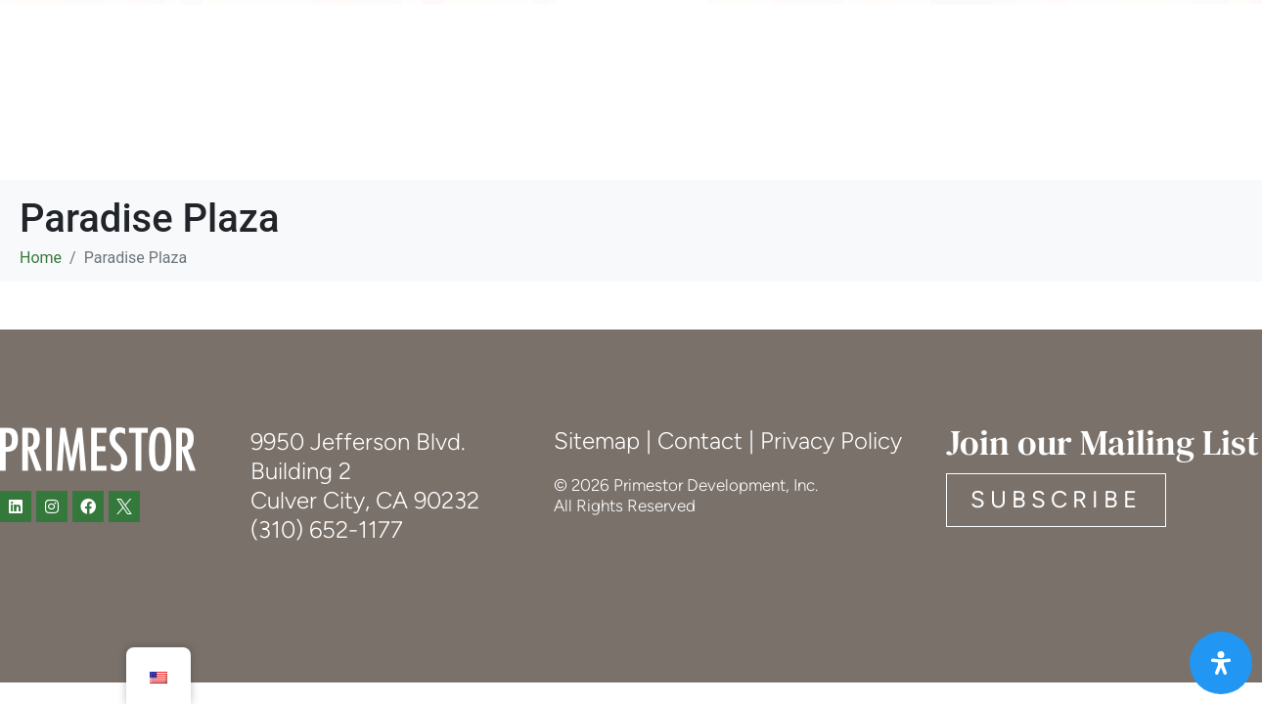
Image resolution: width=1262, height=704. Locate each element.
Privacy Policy (831, 440)
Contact (700, 440)
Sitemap (597, 440)
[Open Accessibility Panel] (1221, 663)
